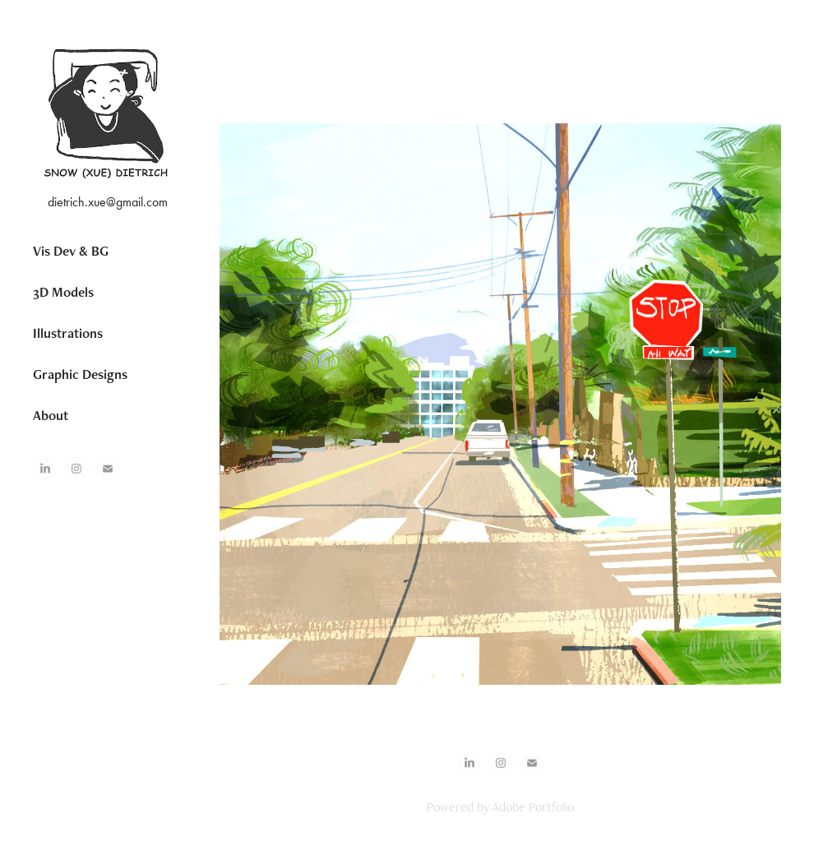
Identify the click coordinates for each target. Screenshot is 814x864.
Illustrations (68, 333)
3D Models (63, 292)
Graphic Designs (80, 374)
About (50, 415)
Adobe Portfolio (533, 806)
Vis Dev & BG (71, 251)
